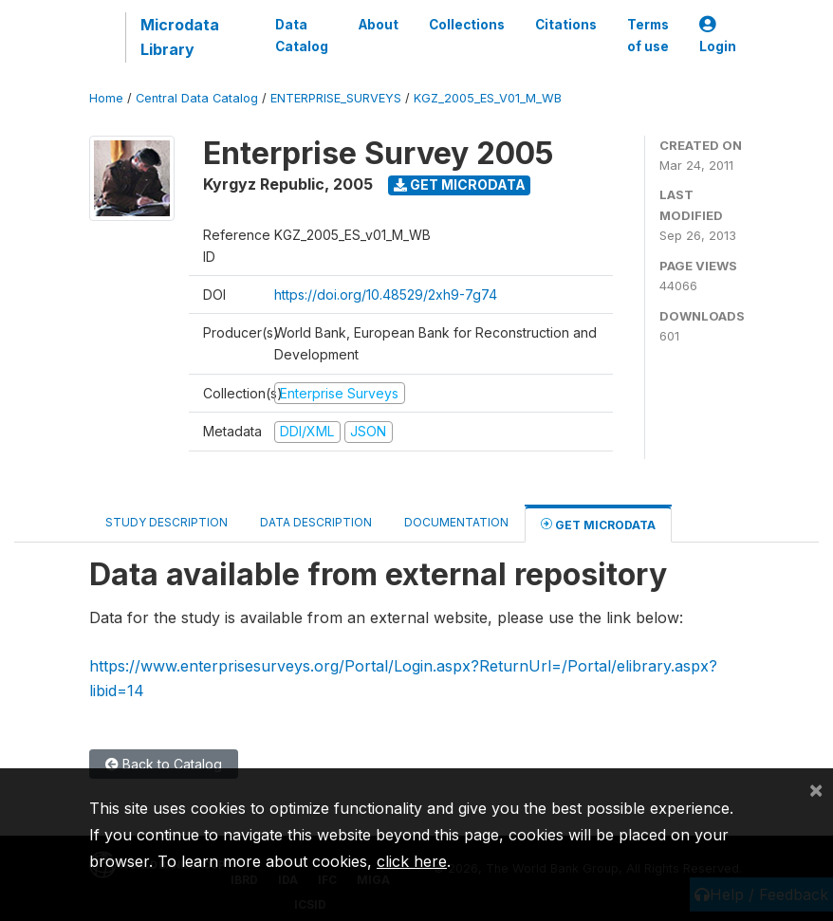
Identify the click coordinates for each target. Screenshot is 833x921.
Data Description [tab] (316, 522)
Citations (566, 24)
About (378, 24)
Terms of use (648, 35)
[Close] (816, 789)
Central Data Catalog (197, 98)
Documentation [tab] (456, 522)
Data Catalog (301, 35)
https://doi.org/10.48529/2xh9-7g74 (385, 294)
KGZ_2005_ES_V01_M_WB (488, 98)
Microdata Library (179, 37)
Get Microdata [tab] (598, 524)
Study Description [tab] (166, 522)
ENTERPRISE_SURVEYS (335, 98)
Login (717, 35)
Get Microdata (460, 184)
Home (106, 98)
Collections (467, 24)
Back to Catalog (163, 764)
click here (412, 861)
